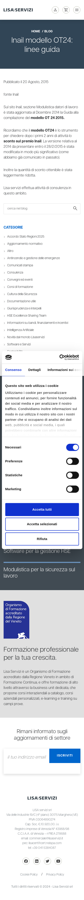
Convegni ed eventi (19, 279)
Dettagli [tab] (34, 370)
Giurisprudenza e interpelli (24, 308)
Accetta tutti (42, 509)
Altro (10, 251)
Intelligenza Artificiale (20, 330)
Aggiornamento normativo (25, 243)
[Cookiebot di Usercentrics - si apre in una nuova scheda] (60, 357)
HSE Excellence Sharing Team (26, 315)
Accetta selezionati (42, 524)
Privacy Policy (55, 874)
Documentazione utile (21, 301)
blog (48, 31)
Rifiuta (42, 539)
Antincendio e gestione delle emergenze (33, 258)
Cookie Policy (29, 874)
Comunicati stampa (20, 265)
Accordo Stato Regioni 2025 (25, 236)
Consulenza (15, 272)
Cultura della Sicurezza (22, 294)
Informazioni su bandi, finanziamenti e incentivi (37, 322)
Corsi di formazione (20, 287)
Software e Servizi (19, 344)
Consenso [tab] (13, 370)
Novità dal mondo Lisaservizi (26, 337)
